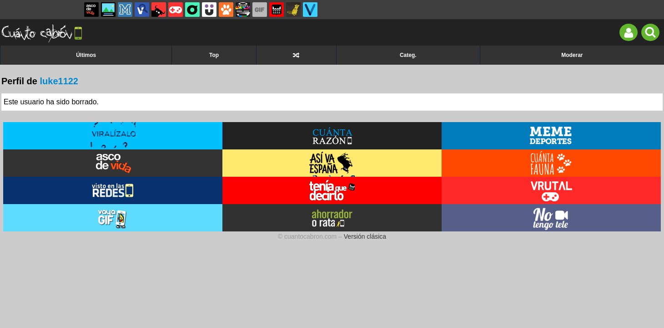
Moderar (572, 55)
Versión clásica (365, 236)
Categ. (408, 55)
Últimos (86, 55)
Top (214, 55)
